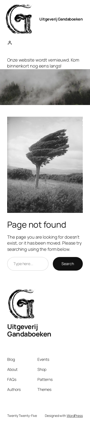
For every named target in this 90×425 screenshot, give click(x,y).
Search (67, 263)
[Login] (9, 42)
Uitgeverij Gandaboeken (61, 19)
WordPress (75, 415)
